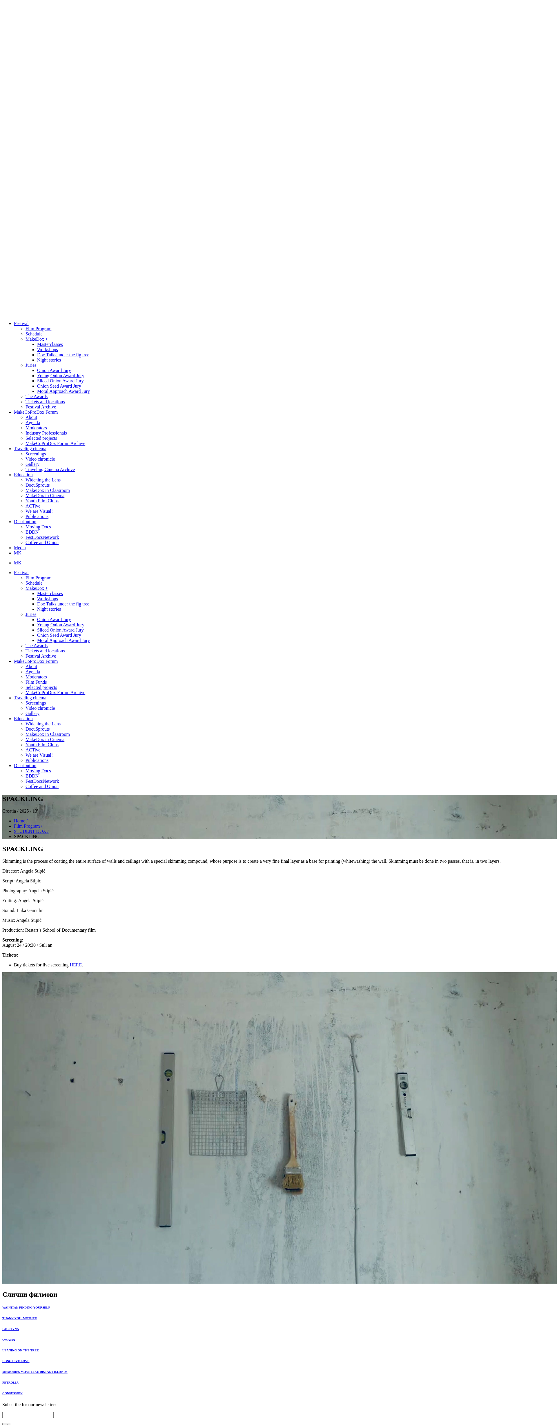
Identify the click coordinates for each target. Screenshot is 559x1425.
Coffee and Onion (42, 542)
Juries (31, 365)
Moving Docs (38, 526)
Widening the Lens (43, 479)
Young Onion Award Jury (60, 375)
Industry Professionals (46, 432)
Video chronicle (40, 459)
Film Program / (28, 826)
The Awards (37, 396)
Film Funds (36, 682)
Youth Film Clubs (42, 500)
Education (23, 474)
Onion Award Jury (54, 370)
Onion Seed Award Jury (59, 386)
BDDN (32, 532)
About (31, 417)
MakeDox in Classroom (48, 490)
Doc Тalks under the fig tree (63, 354)
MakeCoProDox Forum (36, 412)
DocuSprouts (38, 485)
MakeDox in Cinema (45, 495)
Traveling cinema (30, 448)
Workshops (47, 349)
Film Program (38, 328)
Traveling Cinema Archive (50, 469)
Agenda (33, 422)
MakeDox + (37, 339)
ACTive (33, 505)
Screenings (36, 453)
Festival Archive (41, 406)
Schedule (34, 333)
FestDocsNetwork (42, 537)
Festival (21, 323)
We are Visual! (39, 511)
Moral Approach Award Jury (63, 391)
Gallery (32, 464)
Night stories (49, 359)
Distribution (25, 521)
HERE (76, 964)
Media (20, 547)
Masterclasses (50, 344)
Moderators (36, 427)
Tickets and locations (45, 401)
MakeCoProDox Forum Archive (55, 443)
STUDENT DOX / (31, 831)
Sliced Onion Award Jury (60, 380)
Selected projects (41, 438)
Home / (21, 820)
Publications (37, 516)
